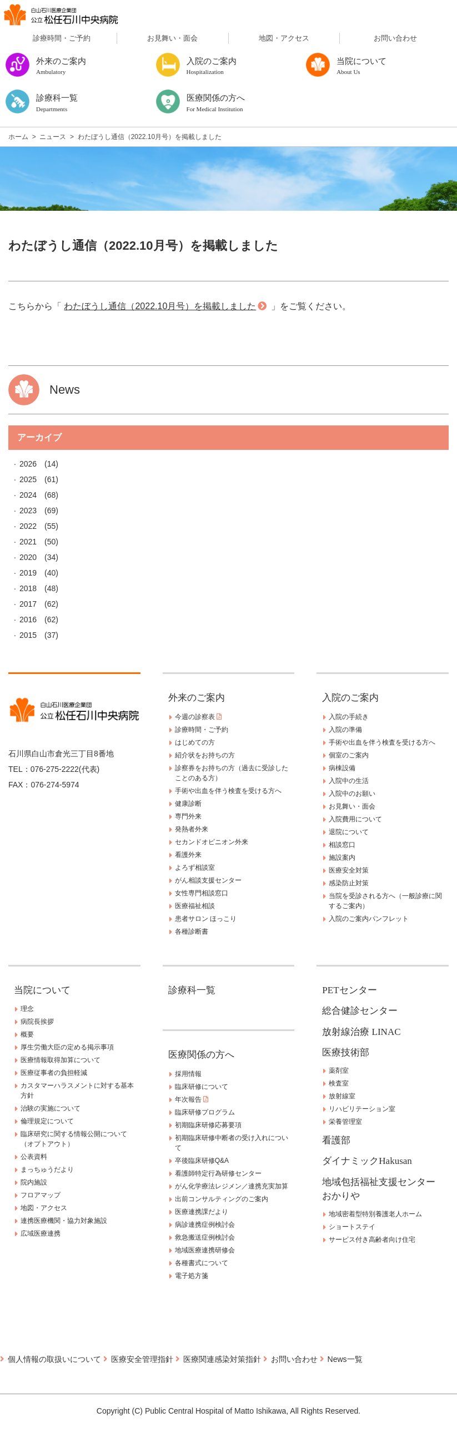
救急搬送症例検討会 (205, 1237)
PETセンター (349, 990)
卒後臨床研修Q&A (202, 1161)
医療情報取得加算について (61, 1060)
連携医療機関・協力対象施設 (64, 1221)
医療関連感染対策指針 (222, 1359)
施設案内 (342, 857)
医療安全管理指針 (142, 1359)
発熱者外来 (191, 829)
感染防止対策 (349, 883)
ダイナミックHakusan (366, 1161)
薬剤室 (339, 1070)
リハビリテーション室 (362, 1109)
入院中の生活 (349, 781)
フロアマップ (41, 1195)
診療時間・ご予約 (62, 38)
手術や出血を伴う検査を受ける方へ (228, 791)
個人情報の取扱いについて (54, 1359)
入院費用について (355, 819)
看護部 (336, 1140)
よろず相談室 (195, 867)
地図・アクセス (284, 38)
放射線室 (342, 1096)
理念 (27, 1009)
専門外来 (188, 816)
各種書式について (201, 1263)
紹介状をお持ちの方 (205, 755)
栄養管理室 (345, 1122)
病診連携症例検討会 (205, 1224)
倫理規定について (47, 1121)
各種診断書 (191, 931)
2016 (28, 619)
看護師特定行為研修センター (218, 1173)
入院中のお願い (352, 793)
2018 (28, 588)
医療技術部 (345, 1052)
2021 (28, 541)
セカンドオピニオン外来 (211, 842)
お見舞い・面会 (172, 38)
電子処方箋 (191, 1276)
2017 (28, 603)
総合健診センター (360, 1010)
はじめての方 (195, 742)
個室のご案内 (349, 755)
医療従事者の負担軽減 (54, 1073)
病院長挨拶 (37, 1021)
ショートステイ (352, 1227)
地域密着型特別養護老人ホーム (375, 1214)
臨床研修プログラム (205, 1112)
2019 (28, 572)
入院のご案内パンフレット (369, 919)
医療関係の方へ (201, 1054)
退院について (349, 832)
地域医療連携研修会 (205, 1250)
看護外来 (188, 855)
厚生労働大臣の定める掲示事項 (67, 1047)
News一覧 (345, 1359)
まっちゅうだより (47, 1169)
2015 (28, 635)
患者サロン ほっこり (206, 919)
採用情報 (188, 1074)
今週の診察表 (198, 717)
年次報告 (191, 1099)
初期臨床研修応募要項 (208, 1125)
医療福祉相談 (195, 906)
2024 (28, 494)
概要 (27, 1034)
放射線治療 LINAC (361, 1032)
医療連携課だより (201, 1212)
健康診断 (188, 803)
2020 (28, 557)
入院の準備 (345, 730)
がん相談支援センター (208, 880)
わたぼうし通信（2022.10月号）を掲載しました (160, 306)
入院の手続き (349, 717)
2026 (28, 463)
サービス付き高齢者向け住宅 (372, 1239)
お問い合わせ (395, 38)
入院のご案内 (350, 697)
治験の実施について (51, 1108)
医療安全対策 (349, 870)
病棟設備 (342, 768)
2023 (28, 510)
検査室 (339, 1083)
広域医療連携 (41, 1233)
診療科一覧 (191, 990)
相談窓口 (342, 845)
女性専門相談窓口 (201, 893)
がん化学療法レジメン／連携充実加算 (231, 1186)
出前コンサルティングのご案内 (221, 1199)
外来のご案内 (196, 697)
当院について (42, 990)
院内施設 (34, 1182)
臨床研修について (201, 1087)
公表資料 (34, 1157)
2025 (28, 479)
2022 (28, 526)
